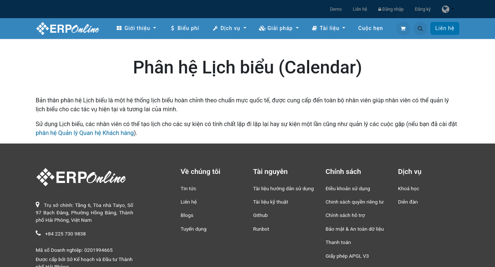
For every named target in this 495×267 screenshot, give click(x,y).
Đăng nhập (391, 9)
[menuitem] (136, 28)
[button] (420, 29)
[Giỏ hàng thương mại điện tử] (403, 29)
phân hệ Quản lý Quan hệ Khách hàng (85, 132)
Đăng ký (423, 9)
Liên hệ (360, 9)
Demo (336, 9)
